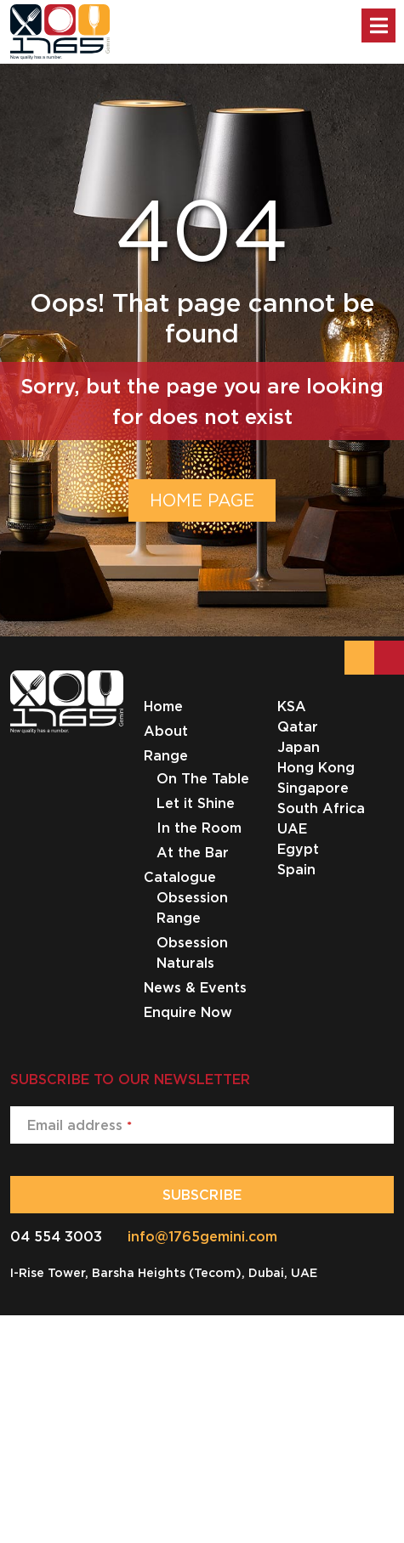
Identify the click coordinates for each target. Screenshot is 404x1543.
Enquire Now (188, 1012)
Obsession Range (192, 907)
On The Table (202, 778)
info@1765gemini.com (202, 1236)
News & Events (195, 987)
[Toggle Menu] (378, 25)
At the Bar (192, 852)
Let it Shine (195, 803)
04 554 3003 (56, 1236)
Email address (79, 1125)
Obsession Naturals (192, 952)
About (166, 730)
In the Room (199, 827)
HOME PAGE (202, 500)
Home (163, 706)
